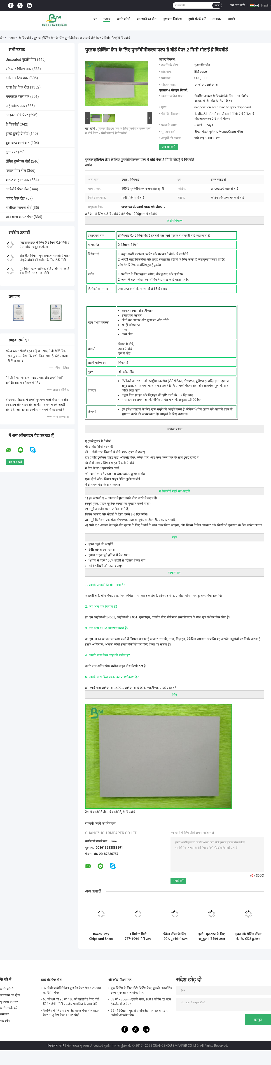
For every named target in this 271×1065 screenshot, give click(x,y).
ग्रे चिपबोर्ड (24, 38)
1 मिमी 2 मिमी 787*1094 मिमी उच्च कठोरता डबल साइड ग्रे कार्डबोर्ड (138, 936)
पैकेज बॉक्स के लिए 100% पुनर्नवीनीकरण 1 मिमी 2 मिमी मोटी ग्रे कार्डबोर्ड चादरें (174, 936)
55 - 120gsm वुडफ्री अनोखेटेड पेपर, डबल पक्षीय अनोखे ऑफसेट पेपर (139, 1013)
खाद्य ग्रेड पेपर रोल (17, 87)
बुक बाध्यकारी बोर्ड (18, 143)
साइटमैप (5, 1020)
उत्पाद (106, 19)
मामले (231, 19)
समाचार (216, 19)
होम (2, 38)
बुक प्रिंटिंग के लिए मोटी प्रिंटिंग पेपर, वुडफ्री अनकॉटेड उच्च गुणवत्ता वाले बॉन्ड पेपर (141, 990)
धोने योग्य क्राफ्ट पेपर (19, 217)
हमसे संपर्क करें (197, 19)
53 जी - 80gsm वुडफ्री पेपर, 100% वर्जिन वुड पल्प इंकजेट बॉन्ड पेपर (141, 1001)
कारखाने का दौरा (147, 19)
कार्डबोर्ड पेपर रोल (17, 189)
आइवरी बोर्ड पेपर (17, 115)
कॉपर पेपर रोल (15, 198)
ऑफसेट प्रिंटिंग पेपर (18, 69)
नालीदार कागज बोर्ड (19, 207)
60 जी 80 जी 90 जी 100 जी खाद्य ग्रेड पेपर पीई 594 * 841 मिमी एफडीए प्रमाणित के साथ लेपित (71, 1001)
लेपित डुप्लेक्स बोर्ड (18, 161)
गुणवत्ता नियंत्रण (172, 19)
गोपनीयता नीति (55, 1045)
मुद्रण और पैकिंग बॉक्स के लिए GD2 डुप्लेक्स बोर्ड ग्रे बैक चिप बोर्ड (248, 936)
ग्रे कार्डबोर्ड (115, 812)
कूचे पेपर (11, 152)
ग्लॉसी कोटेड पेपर (17, 78)
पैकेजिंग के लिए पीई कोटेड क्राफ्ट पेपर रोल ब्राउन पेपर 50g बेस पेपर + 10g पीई (71, 1013)
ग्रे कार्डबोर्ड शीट (98, 812)
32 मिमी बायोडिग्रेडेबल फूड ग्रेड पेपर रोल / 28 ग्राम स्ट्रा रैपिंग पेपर (72, 990)
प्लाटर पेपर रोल (16, 170)
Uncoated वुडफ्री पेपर (21, 59)
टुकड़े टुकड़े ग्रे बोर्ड (17, 133)
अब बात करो (237, 5)
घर (95, 19)
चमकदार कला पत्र (17, 96)
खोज (217, 5)
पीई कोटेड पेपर (15, 106)
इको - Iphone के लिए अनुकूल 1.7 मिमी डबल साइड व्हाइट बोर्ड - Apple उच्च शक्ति (211, 936)
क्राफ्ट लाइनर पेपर (17, 180)
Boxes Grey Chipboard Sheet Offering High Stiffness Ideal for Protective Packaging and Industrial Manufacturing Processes (101, 936)
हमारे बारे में (123, 19)
